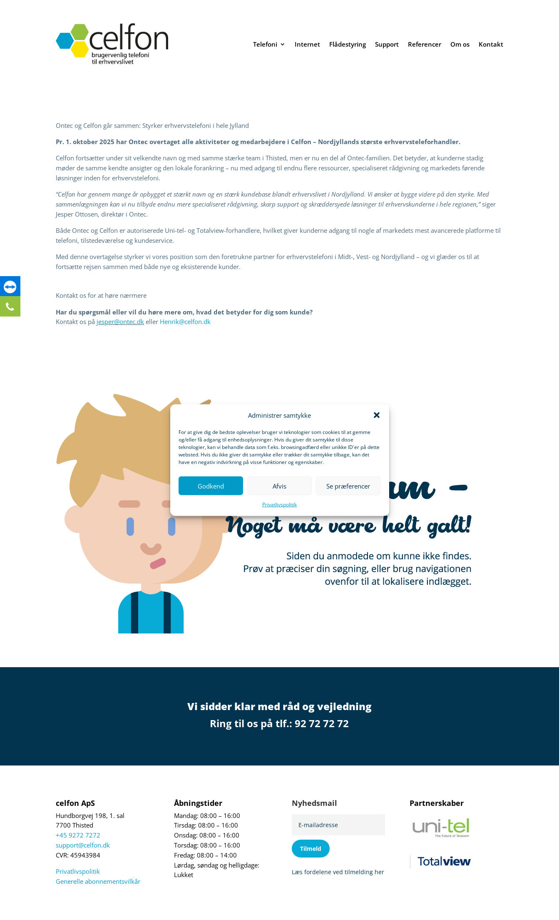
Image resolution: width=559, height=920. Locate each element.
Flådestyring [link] (347, 44)
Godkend (211, 486)
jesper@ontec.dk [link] (120, 321)
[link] (10, 288)
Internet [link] (307, 44)
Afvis (279, 486)
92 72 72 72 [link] (322, 723)
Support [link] (387, 44)
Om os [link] (460, 44)
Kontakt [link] (491, 44)
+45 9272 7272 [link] (78, 835)
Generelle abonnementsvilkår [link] (98, 881)
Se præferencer (348, 486)
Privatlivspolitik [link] (279, 504)
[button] (377, 415)
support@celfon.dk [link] (83, 845)
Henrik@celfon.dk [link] (185, 321)
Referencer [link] (424, 44)
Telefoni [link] (265, 44)
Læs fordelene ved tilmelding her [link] (338, 872)
